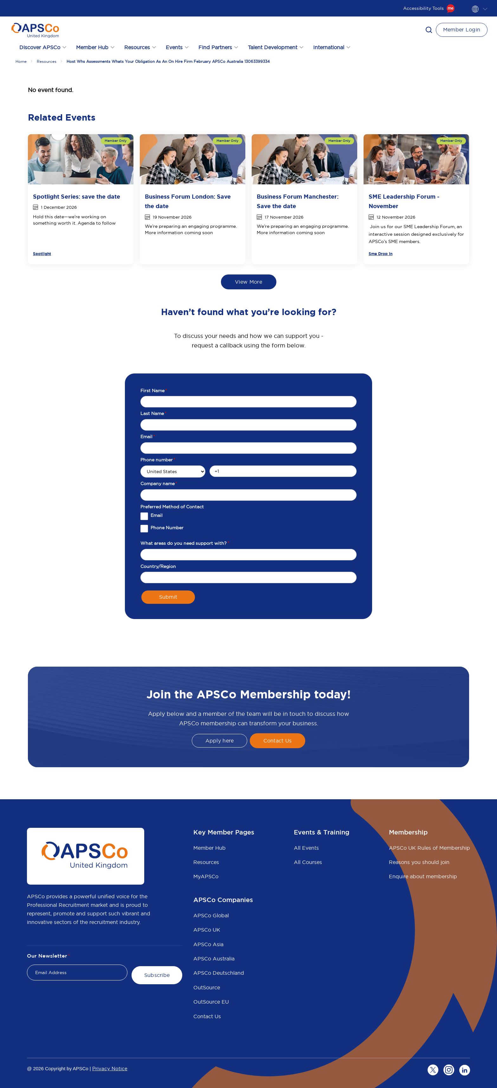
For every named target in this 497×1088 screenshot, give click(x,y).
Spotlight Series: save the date (76, 197)
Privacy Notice (109, 1068)
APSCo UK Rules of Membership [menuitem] (429, 848)
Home (21, 61)
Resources (46, 61)
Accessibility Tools (429, 8)
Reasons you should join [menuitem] (419, 862)
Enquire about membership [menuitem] (423, 876)
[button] (429, 30)
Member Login (462, 29)
